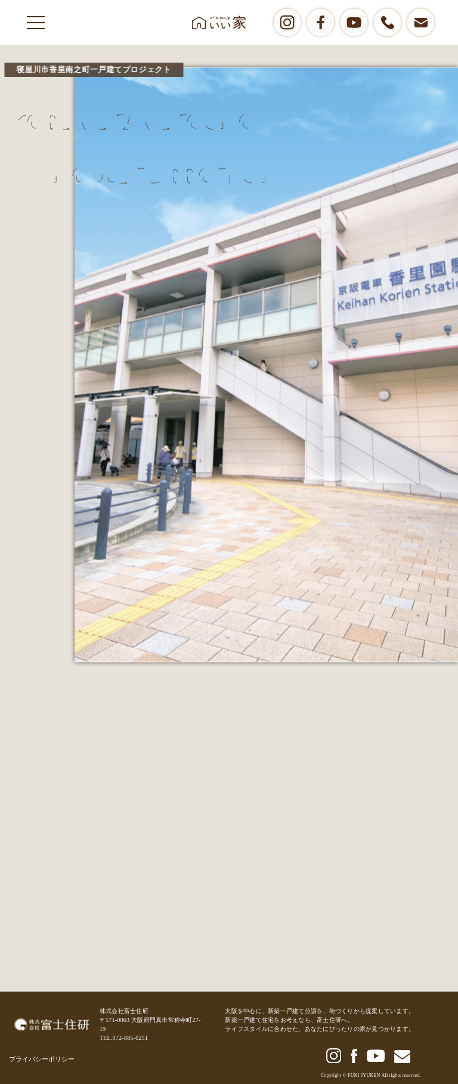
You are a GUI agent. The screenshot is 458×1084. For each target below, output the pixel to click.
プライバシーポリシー (42, 1059)
